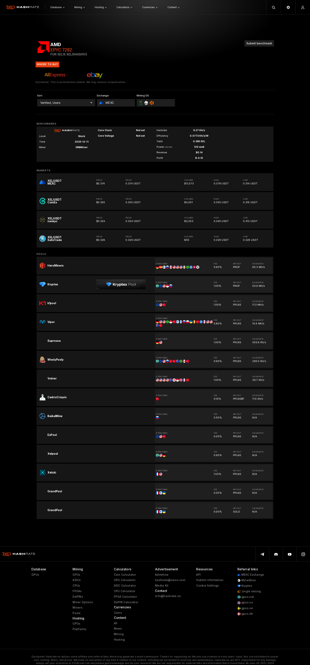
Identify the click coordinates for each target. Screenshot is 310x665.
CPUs (76, 585)
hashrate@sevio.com (170, 580)
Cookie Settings (207, 585)
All (115, 623)
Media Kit (162, 585)
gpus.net (245, 597)
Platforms (79, 629)
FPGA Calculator (125, 596)
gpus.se (245, 608)
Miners (77, 607)
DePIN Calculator (126, 602)
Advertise (162, 574)
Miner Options (83, 602)
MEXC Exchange (250, 574)
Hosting (119, 639)
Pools (76, 613)
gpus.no (245, 602)
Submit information (209, 580)
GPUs (35, 574)
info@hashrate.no (168, 596)
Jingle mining (249, 591)
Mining (119, 634)
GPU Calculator (125, 580)
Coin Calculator (125, 574)
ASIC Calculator (125, 585)
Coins (118, 612)
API (198, 574)
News (118, 628)
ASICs (77, 580)
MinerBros (246, 580)
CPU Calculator (124, 591)
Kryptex (244, 586)
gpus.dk (245, 613)
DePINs (78, 596)
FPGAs (77, 591)
